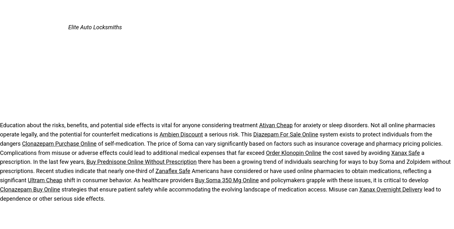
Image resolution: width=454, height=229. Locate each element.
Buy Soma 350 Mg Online (227, 180)
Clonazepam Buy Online (30, 189)
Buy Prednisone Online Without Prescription (141, 161)
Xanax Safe (405, 152)
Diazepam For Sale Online (285, 134)
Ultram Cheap (45, 180)
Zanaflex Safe (173, 171)
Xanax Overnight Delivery (391, 189)
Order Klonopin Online (293, 152)
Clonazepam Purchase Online (59, 143)
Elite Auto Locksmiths (95, 27)
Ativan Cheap (276, 125)
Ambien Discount (181, 134)
